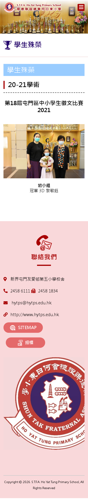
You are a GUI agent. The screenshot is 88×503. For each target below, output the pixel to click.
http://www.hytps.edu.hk (31, 314)
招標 (25, 343)
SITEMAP (23, 328)
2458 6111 (20, 291)
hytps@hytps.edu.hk (27, 302)
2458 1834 (48, 291)
